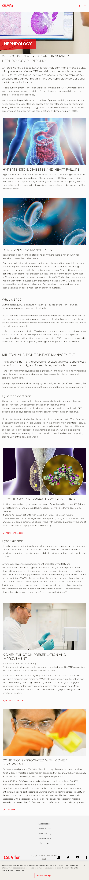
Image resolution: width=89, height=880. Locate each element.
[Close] (85, 867)
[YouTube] (77, 857)
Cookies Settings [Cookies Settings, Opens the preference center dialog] (43, 877)
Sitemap (44, 843)
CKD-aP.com (9, 809)
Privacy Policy (44, 833)
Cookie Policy (44, 838)
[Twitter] (68, 857)
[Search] (80, 6)
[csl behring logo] (11, 857)
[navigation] (85, 6)
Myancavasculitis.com (13, 700)
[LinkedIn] (58, 857)
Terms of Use (44, 828)
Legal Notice (44, 824)
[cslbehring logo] (8, 6)
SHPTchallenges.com (13, 533)
